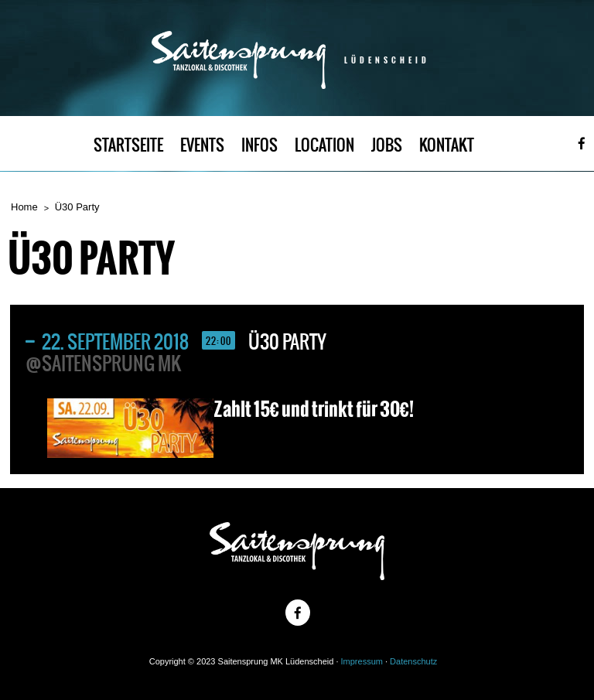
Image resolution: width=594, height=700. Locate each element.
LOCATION (324, 145)
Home (24, 207)
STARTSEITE (128, 145)
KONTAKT (446, 145)
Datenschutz (413, 661)
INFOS (259, 145)
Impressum (362, 661)
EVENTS (202, 145)
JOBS (386, 145)
